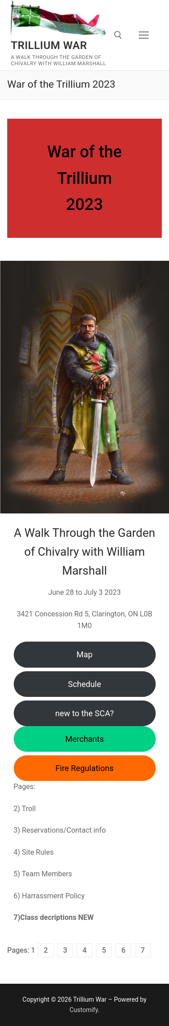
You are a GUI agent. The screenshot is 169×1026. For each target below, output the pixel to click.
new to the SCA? (84, 713)
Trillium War (49, 45)
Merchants (84, 739)
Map (85, 654)
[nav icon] (143, 35)
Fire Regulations (84, 768)
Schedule (84, 684)
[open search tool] (118, 35)
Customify (83, 1009)
